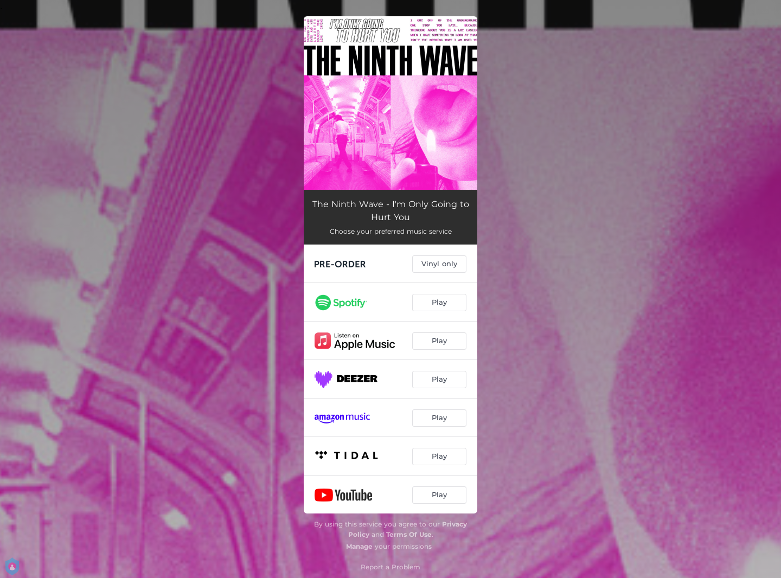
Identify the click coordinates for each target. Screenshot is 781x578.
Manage (359, 546)
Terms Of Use (409, 534)
